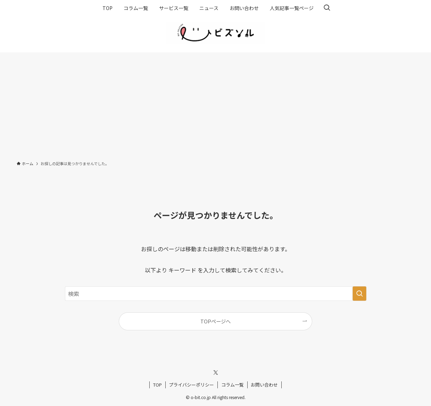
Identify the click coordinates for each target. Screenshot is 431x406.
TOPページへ (215, 321)
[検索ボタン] (326, 8)
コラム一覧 (232, 384)
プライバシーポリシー (191, 384)
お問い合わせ (264, 384)
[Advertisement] (215, 104)
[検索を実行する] (359, 293)
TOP (157, 384)
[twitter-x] (216, 373)
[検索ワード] (215, 293)
